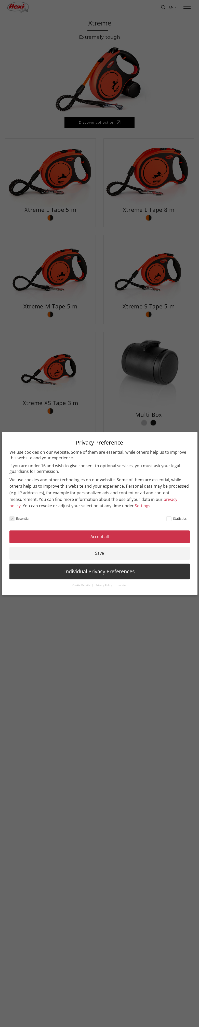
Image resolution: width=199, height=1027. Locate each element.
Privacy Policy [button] (104, 585)
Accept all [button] (99, 536)
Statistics (176, 518)
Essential (19, 518)
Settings (142, 506)
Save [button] (99, 553)
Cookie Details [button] (81, 585)
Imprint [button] (122, 585)
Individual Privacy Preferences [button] (99, 571)
